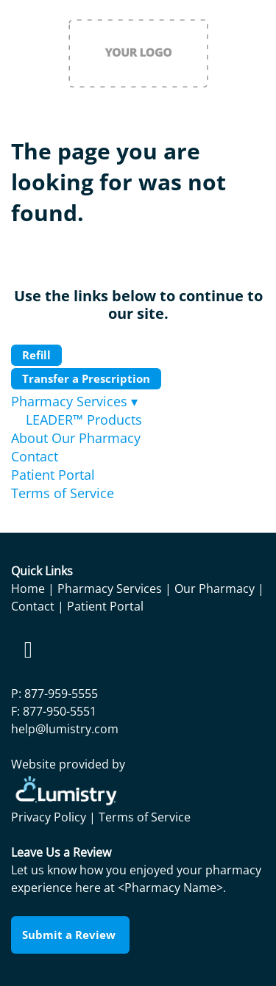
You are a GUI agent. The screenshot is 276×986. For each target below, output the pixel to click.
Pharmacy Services (74, 401)
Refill (36, 355)
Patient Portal (53, 474)
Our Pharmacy (214, 588)
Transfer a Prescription (86, 378)
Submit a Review (70, 934)
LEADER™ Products (84, 419)
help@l (30, 729)
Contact (34, 456)
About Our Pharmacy (76, 437)
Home (28, 588)
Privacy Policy (48, 817)
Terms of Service (62, 493)
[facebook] (28, 650)
